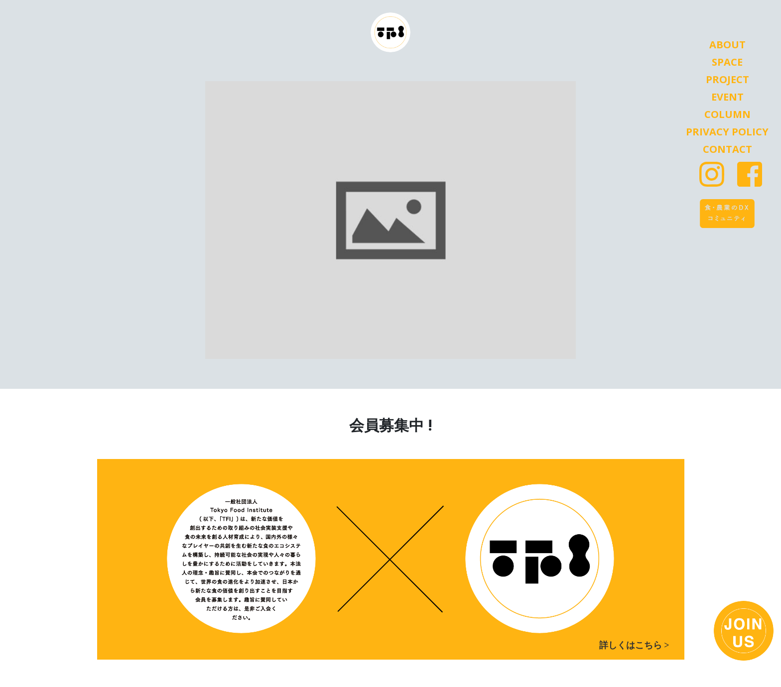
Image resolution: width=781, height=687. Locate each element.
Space (727, 62)
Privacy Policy (727, 132)
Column (727, 114)
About (727, 45)
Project (727, 80)
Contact (727, 149)
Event (727, 97)
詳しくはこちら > (634, 645)
